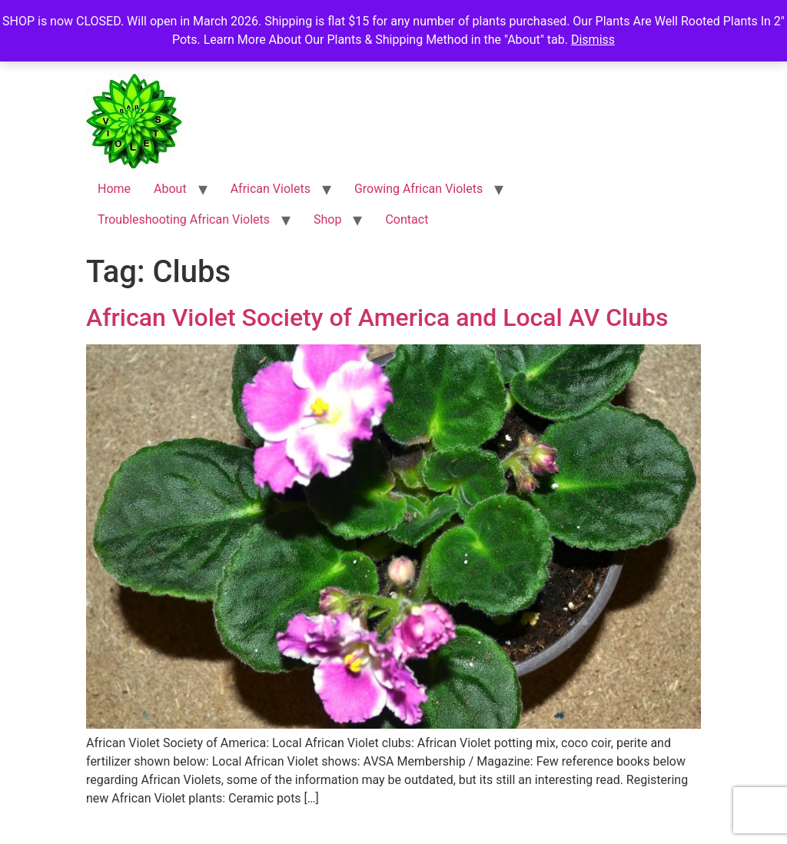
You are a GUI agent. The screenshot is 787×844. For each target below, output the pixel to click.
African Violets (270, 188)
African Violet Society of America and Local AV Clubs (377, 317)
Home (114, 188)
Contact (406, 219)
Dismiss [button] (593, 39)
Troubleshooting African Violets (184, 219)
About (170, 188)
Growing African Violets (418, 188)
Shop (327, 219)
